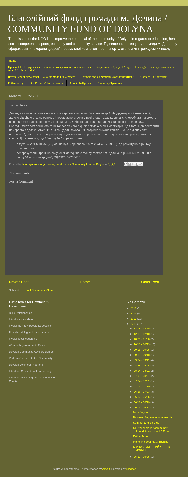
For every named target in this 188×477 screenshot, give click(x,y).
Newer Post (19, 282)
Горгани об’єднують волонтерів (152, 417)
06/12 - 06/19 (142, 402)
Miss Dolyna (140, 412)
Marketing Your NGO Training (150, 441)
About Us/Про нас (81, 83)
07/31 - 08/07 (142, 375)
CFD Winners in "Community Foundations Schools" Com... (152, 429)
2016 (134, 308)
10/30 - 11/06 (142, 339)
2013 (134, 313)
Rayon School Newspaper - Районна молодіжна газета (41, 76)
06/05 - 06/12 (142, 407)
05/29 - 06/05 (142, 456)
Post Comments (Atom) (40, 290)
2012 (134, 318)
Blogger (131, 468)
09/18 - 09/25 (142, 349)
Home (12, 60)
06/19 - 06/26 (142, 396)
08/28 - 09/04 (142, 365)
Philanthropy (16, 83)
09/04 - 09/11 (142, 360)
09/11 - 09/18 (142, 354)
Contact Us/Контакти (153, 76)
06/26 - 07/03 (142, 391)
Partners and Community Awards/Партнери (107, 76)
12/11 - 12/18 (142, 333)
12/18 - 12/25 (142, 328)
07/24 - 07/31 (142, 381)
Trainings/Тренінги (110, 83)
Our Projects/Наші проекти (46, 83)
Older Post (150, 282)
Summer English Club (146, 422)
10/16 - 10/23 (142, 344)
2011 (134, 323)
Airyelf (106, 468)
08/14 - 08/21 (142, 370)
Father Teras (140, 436)
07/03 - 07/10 (142, 386)
